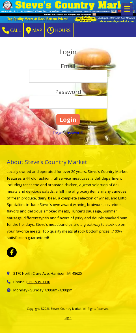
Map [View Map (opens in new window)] (34, 30)
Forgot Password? (68, 132)
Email (68, 66)
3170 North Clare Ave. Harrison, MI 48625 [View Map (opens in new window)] (47, 273)
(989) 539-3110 (38, 281)
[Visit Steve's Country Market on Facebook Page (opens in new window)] (12, 252)
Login (68, 318)
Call (11, 30)
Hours (59, 30)
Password (68, 92)
